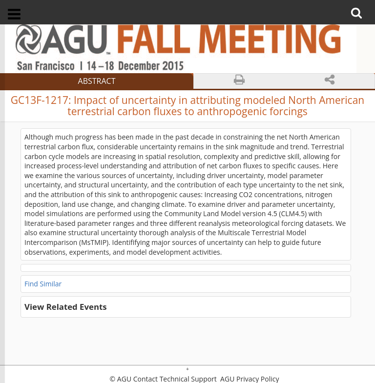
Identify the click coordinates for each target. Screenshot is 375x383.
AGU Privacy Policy (248, 379)
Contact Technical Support (175, 379)
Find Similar (43, 283)
